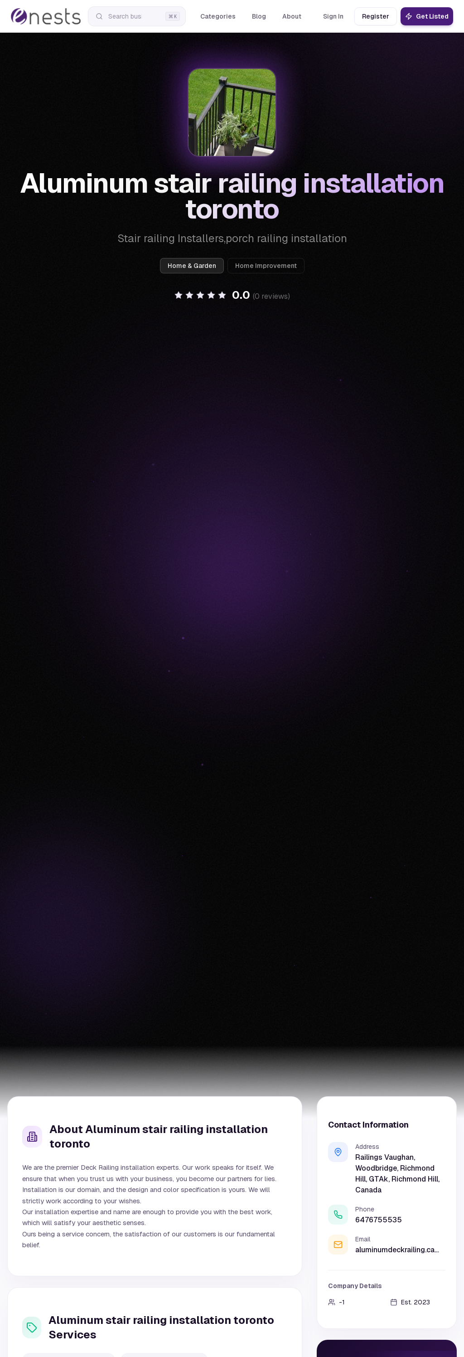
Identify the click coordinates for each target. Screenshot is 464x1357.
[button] (232, 295)
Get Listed (427, 16)
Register (375, 16)
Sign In (333, 16)
